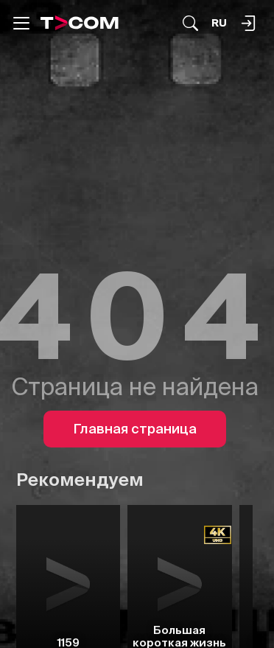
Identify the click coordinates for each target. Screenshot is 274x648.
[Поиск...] (190, 23)
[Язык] (219, 23)
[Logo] (80, 22)
